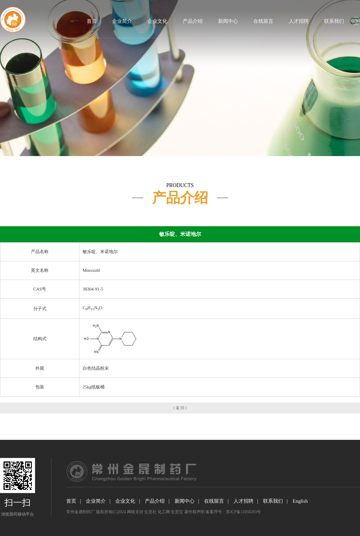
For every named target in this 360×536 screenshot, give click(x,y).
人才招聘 (299, 21)
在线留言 (263, 21)
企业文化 (157, 21)
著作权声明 (194, 512)
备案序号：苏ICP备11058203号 (233, 512)
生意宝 (177, 512)
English (300, 501)
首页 (92, 21)
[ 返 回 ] (179, 408)
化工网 (164, 512)
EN (356, 21)
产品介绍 (193, 21)
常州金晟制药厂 (80, 512)
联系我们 (334, 21)
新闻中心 (228, 21)
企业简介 (122, 21)
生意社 (150, 512)
